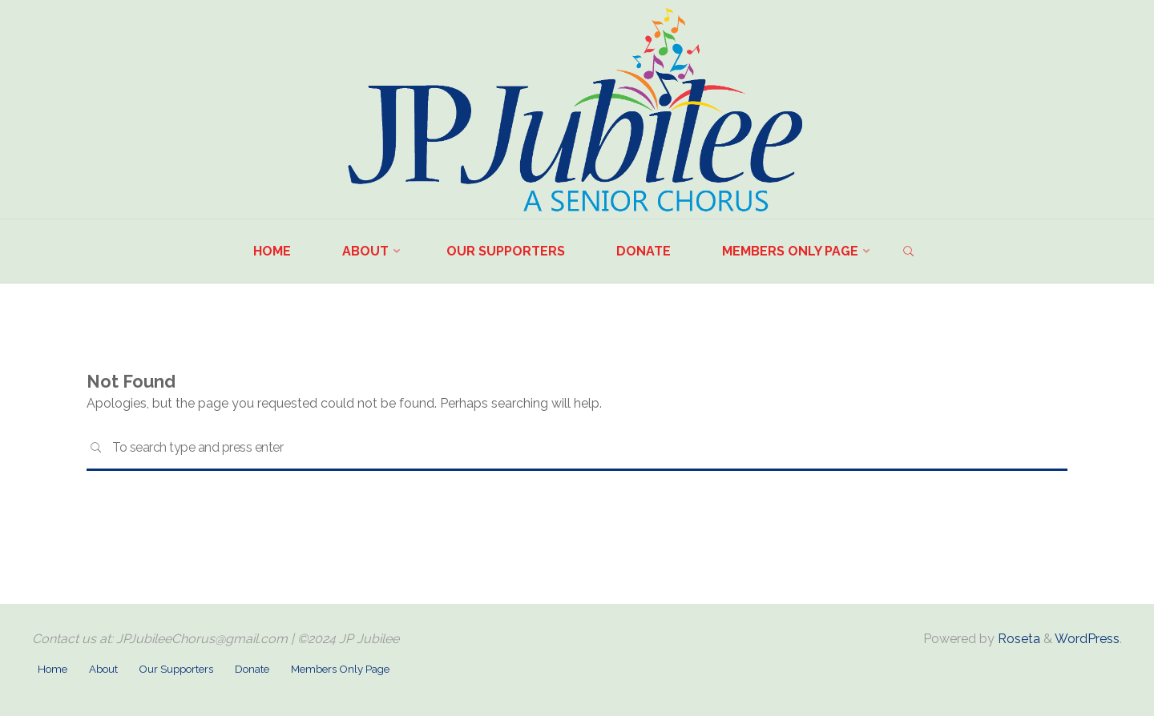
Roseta (1017, 638)
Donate (252, 668)
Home (52, 668)
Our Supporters (176, 668)
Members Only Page (340, 668)
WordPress (1087, 638)
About (103, 668)
